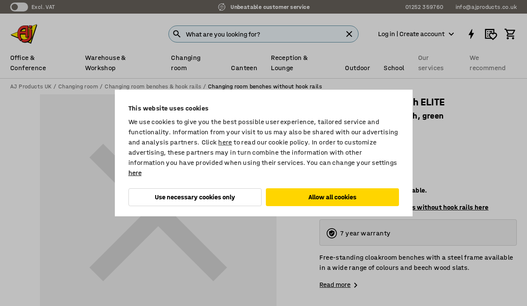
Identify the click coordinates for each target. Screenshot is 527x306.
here (225, 142)
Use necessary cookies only (195, 197)
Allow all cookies (332, 197)
